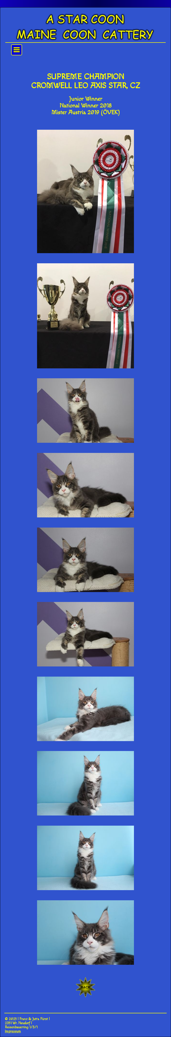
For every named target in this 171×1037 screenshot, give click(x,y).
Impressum (13, 1031)
